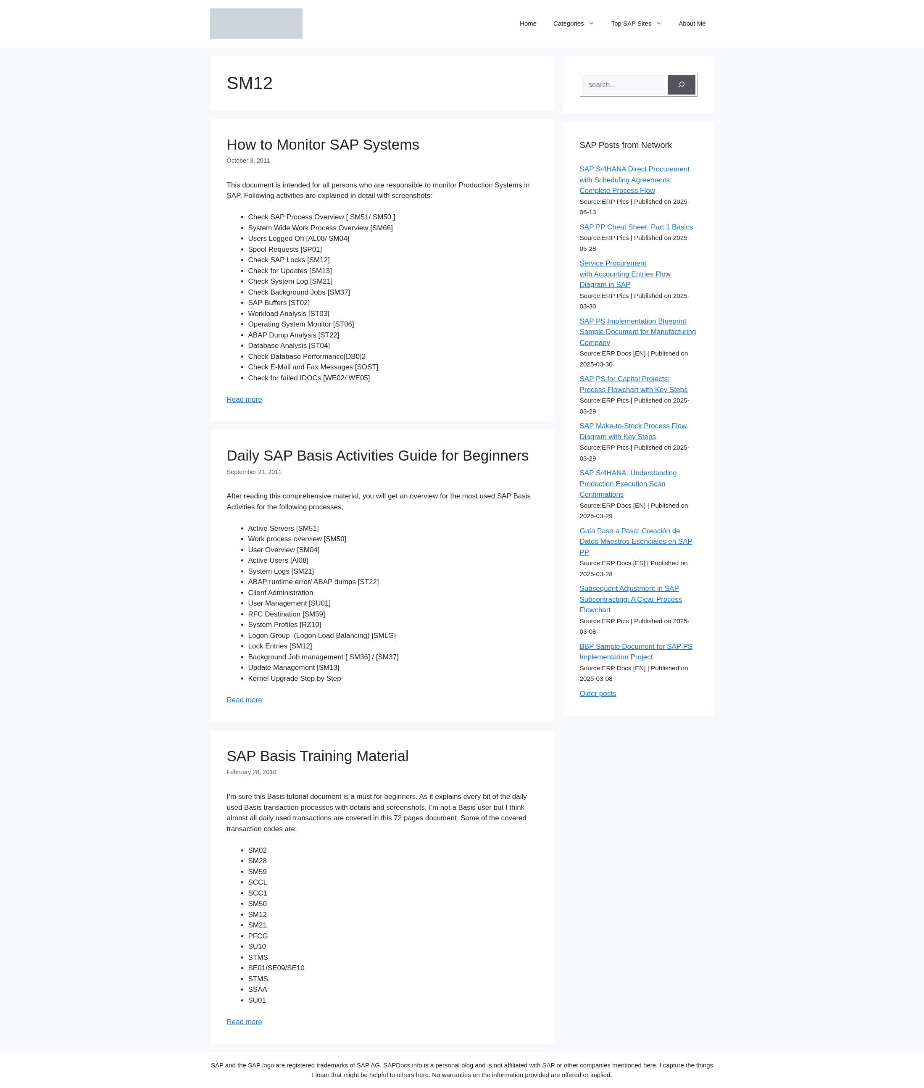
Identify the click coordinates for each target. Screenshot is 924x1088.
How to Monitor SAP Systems (323, 144)
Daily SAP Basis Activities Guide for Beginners (378, 455)
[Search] (681, 85)
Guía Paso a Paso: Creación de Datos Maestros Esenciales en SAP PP (636, 541)
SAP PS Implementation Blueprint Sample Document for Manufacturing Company (638, 332)
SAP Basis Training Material (318, 756)
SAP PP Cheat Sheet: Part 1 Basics (636, 227)
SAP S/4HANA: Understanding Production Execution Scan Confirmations (628, 483)
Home (528, 23)
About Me (692, 23)
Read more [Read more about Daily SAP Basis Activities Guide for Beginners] (244, 700)
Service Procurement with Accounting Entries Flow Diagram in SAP (625, 274)
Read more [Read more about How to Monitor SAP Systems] (244, 399)
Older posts (598, 694)
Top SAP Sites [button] (641, 23)
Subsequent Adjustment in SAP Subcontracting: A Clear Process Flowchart (631, 599)
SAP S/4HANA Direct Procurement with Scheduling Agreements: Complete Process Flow (635, 180)
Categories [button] (578, 23)
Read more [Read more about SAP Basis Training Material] (244, 1022)
